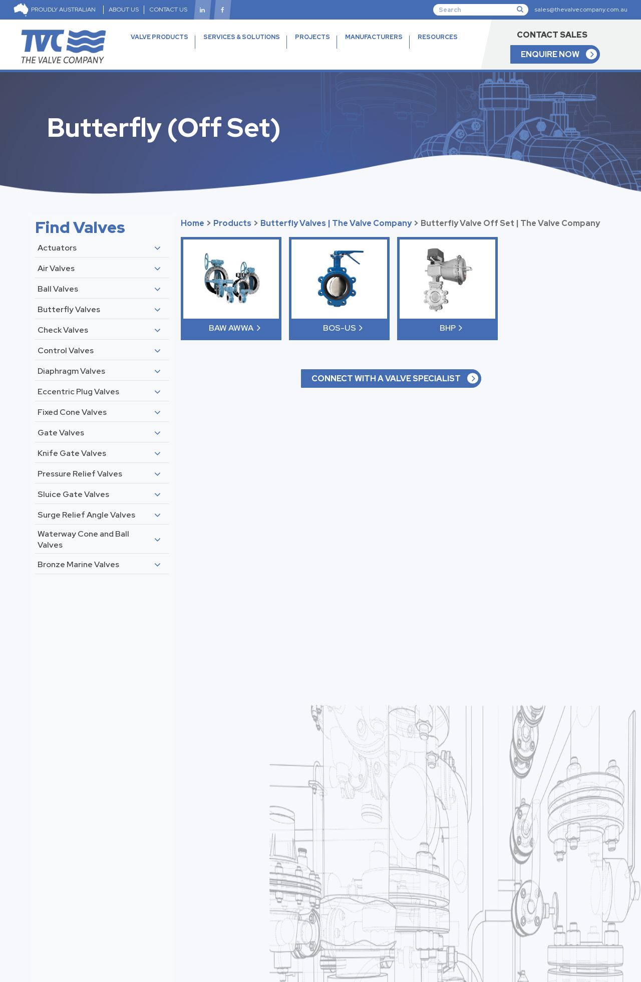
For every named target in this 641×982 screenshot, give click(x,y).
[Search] (480, 9)
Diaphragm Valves (71, 371)
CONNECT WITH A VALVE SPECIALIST (386, 378)
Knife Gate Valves (72, 453)
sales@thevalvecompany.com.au (580, 10)
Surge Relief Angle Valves (86, 515)
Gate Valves (61, 432)
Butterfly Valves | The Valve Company (336, 223)
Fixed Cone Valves (72, 412)
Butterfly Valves (69, 309)
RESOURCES (438, 49)
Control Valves (66, 350)
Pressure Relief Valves (80, 473)
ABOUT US (124, 10)
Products (232, 223)
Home (192, 223)
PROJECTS (312, 37)
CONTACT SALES (552, 35)
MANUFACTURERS (374, 37)
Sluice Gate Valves (73, 494)
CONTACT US (168, 10)
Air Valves (56, 268)
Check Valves (63, 330)
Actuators (57, 247)
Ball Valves (58, 289)
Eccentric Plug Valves (78, 391)
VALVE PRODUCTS (159, 49)
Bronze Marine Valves (78, 564)
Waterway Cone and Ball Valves (83, 539)
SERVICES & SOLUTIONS (241, 37)
